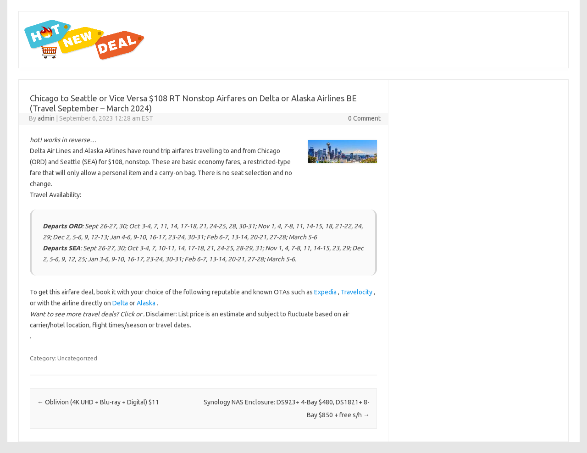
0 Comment (364, 118)
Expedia (325, 292)
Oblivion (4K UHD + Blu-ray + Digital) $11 (98, 402)
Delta (120, 303)
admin (46, 118)
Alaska (146, 303)
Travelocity (356, 292)
